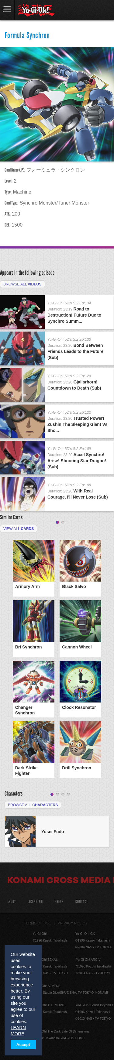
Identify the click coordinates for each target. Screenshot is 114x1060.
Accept (23, 1044)
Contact (81, 901)
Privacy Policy (72, 923)
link (7, 10)
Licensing (35, 901)
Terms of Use (37, 923)
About (11, 901)
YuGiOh (36, 10)
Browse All (22, 284)
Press (59, 901)
